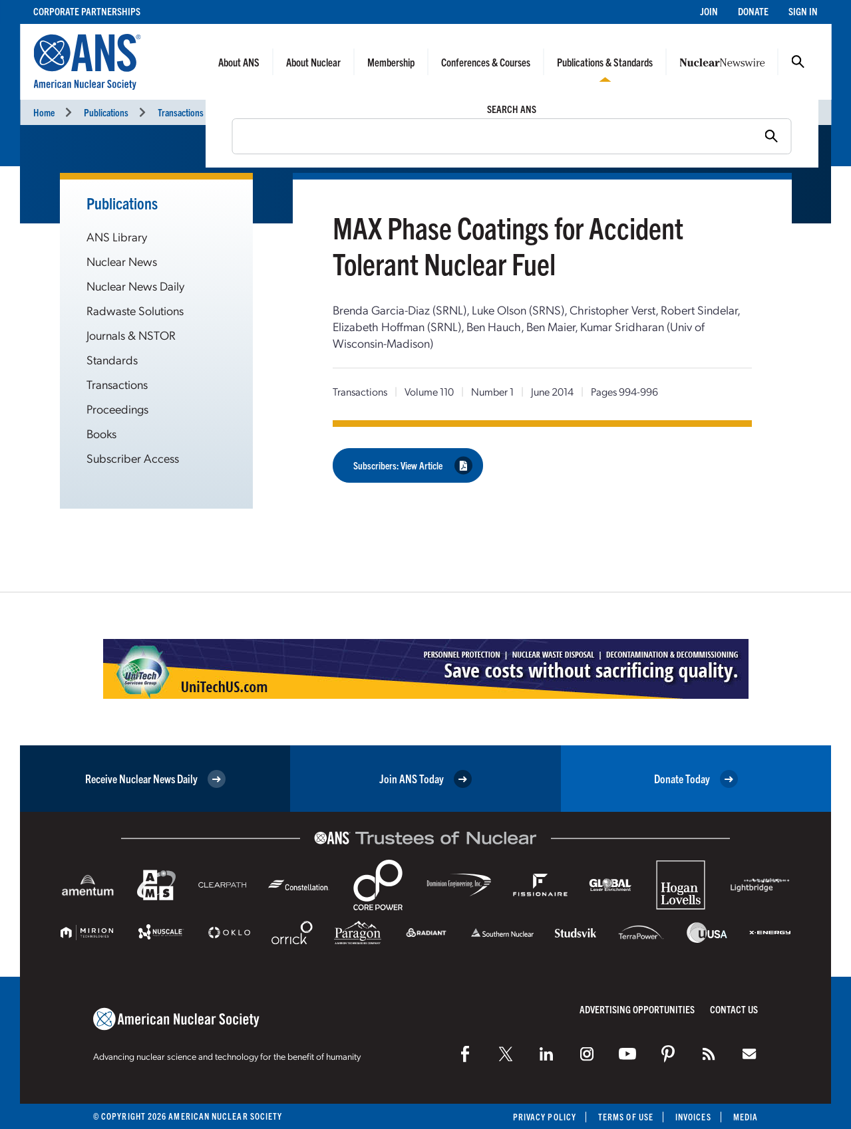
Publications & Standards (605, 61)
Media (745, 1116)
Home (44, 112)
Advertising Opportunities (637, 1009)
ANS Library (116, 236)
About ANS (238, 61)
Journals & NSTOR (131, 334)
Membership (391, 61)
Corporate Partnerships (86, 11)
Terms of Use (625, 1116)
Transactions (181, 112)
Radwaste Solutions (135, 310)
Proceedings (117, 408)
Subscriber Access (132, 457)
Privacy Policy (544, 1116)
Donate (753, 11)
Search (798, 62)
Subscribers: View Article (412, 465)
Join (709, 11)
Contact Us (734, 1009)
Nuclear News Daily (135, 285)
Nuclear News (121, 261)
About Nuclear (313, 61)
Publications (106, 112)
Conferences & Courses (485, 61)
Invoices (693, 1116)
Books (101, 433)
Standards (112, 359)
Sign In (803, 11)
